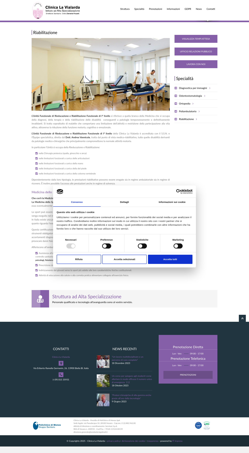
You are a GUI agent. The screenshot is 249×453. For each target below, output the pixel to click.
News (199, 8)
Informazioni (173, 8)
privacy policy (113, 447)
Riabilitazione (187, 125)
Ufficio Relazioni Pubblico (196, 58)
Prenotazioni (155, 8)
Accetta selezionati (124, 259)
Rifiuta (79, 259)
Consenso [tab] (77, 202)
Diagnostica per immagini (194, 94)
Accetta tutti (170, 259)
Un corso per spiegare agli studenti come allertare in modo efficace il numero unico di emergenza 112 (132, 385)
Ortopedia (185, 110)
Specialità (139, 8)
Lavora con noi (196, 70)
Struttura (124, 8)
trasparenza (152, 447)
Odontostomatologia (191, 102)
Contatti (211, 8)
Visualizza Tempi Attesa (196, 45)
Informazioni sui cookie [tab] (172, 202)
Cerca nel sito (207, 24)
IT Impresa (177, 447)
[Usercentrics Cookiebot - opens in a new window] (178, 191)
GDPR (188, 8)
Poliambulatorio (189, 118)
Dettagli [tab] (124, 202)
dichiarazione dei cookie (133, 447)
